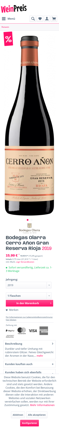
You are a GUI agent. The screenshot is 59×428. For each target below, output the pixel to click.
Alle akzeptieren (37, 414)
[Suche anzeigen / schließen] (33, 19)
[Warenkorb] (54, 19)
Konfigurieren (29, 423)
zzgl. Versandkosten (25, 262)
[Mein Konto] (47, 19)
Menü (8, 18)
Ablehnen (18, 414)
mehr (39, 355)
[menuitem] (8, 19)
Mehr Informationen (42, 405)
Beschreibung (13, 343)
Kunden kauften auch (19, 364)
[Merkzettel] (40, 19)
